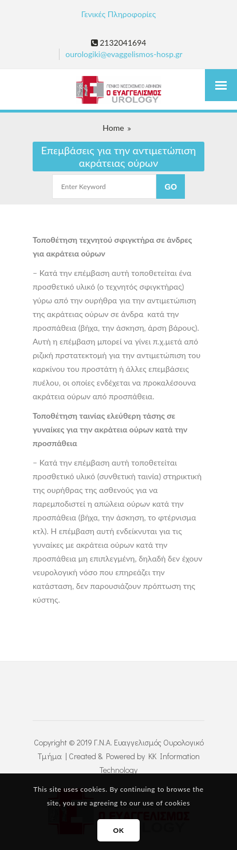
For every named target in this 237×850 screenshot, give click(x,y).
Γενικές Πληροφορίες (118, 14)
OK (118, 830)
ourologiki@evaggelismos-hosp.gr (123, 54)
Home (113, 128)
